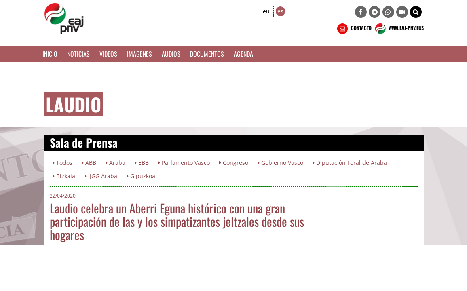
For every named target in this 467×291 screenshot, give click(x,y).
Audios (171, 54)
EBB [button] (142, 163)
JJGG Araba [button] (101, 176)
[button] (416, 12)
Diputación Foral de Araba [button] (350, 163)
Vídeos (108, 54)
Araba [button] (115, 163)
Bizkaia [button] (64, 176)
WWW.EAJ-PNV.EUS (398, 28)
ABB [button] (89, 163)
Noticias (78, 54)
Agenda (243, 54)
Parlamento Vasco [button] (184, 163)
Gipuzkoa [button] (141, 176)
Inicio (49, 54)
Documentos (207, 54)
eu (266, 11)
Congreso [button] (233, 163)
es (280, 11)
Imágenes (139, 54)
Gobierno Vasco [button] (280, 163)
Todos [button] (62, 163)
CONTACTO (354, 28)
